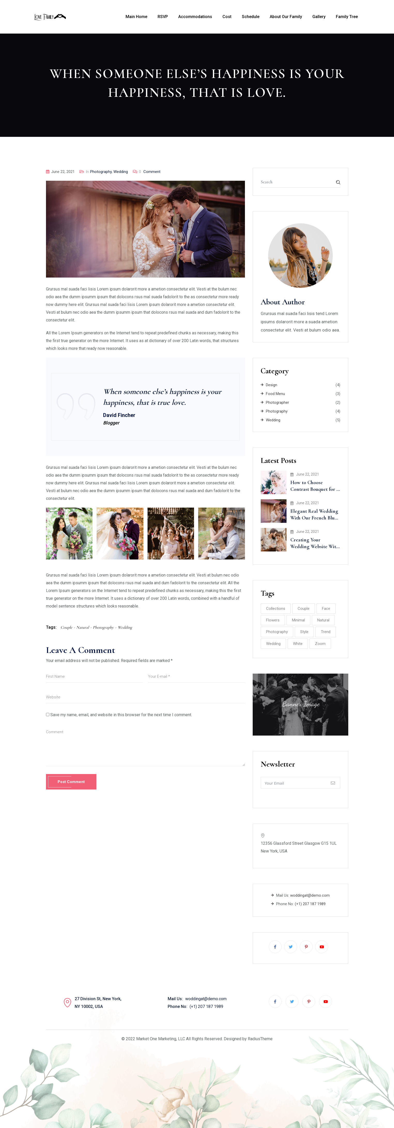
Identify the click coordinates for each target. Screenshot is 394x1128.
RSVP (163, 16)
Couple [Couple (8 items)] (304, 608)
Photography (101, 171)
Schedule (250, 16)
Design (271, 385)
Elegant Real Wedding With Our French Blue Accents (314, 518)
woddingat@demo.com (310, 895)
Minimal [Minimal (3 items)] (298, 620)
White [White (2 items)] (298, 643)
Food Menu (275, 393)
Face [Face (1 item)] (326, 608)
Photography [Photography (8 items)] (277, 631)
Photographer (277, 402)
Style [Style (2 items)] (304, 631)
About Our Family (286, 16)
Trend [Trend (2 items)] (325, 631)
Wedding (120, 171)
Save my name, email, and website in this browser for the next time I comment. (121, 714)
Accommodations (195, 16)
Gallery (319, 16)
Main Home (136, 16)
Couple (66, 627)
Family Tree (347, 16)
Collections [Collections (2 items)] (275, 608)
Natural (82, 627)
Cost (226, 16)
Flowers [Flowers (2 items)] (273, 620)
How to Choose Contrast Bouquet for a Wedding (314, 489)
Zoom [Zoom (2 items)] (320, 643)
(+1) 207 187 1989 (310, 904)
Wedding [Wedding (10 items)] (273, 643)
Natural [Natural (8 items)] (323, 620)
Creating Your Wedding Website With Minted (314, 546)
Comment (149, 171)
